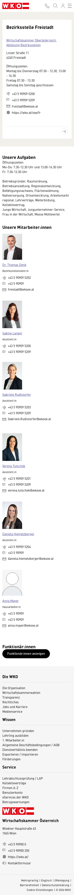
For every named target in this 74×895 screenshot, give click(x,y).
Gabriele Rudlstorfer (16, 394)
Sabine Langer (12, 333)
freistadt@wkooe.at (22, 106)
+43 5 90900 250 (15, 850)
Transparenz (11, 697)
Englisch (46, 880)
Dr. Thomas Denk (14, 264)
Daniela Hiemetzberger (18, 534)
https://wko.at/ (15, 856)
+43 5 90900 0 (14, 844)
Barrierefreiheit (29, 885)
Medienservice (12, 711)
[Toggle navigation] (70, 6)
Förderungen (11, 759)
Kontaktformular (16, 863)
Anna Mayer (10, 601)
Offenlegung (61, 880)
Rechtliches (10, 702)
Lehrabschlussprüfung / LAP (22, 778)
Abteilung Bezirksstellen (23, 45)
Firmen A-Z (10, 787)
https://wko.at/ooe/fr (23, 112)
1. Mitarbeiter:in (13, 740)
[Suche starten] (55, 6)
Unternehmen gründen (18, 730)
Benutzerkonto (12, 792)
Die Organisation (13, 688)
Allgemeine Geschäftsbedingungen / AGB (31, 745)
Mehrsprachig (29, 880)
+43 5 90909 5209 (20, 100)
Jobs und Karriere (14, 706)
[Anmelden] (63, 6)
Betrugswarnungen (16, 802)
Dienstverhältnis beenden (20, 749)
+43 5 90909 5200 (20, 93)
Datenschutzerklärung (55, 885)
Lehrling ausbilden (15, 735)
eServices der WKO (15, 797)
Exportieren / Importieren (20, 754)
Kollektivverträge (14, 783)
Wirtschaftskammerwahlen (21, 692)
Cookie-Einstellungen (40, 889)
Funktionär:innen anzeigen (26, 653)
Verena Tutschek (13, 466)
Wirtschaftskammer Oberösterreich (31, 40)
